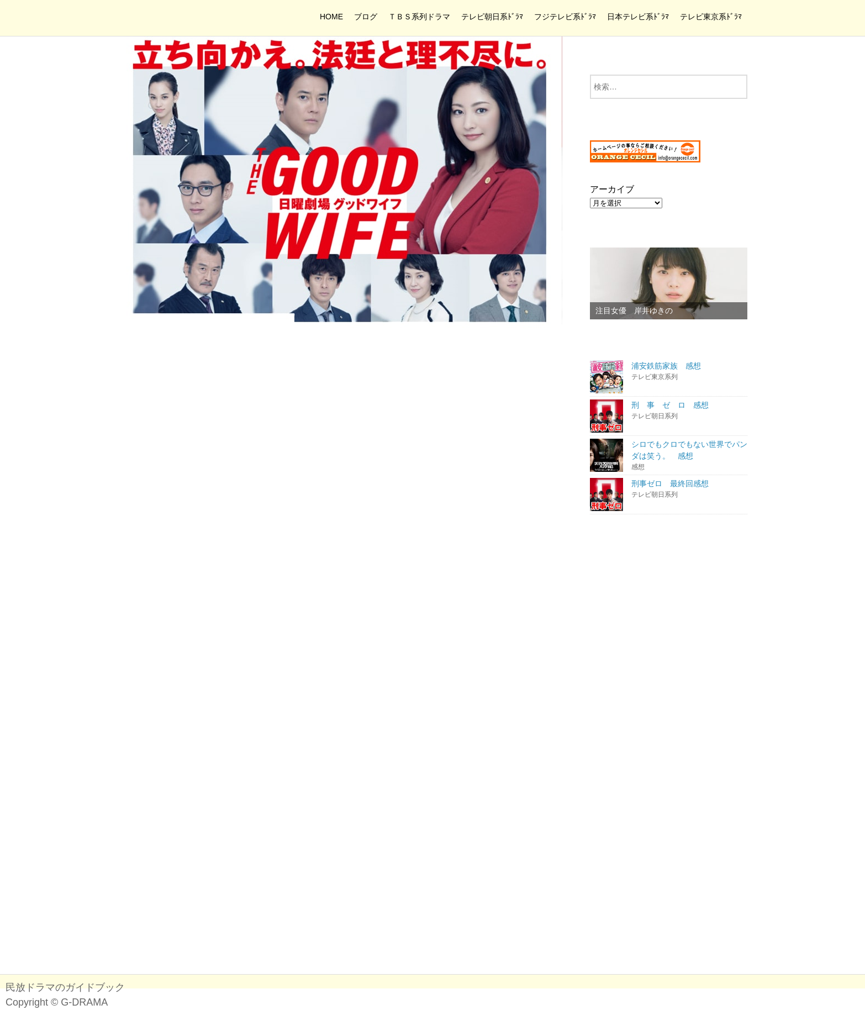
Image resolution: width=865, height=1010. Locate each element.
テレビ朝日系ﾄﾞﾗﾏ (492, 16)
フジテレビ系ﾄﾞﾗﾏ (565, 16)
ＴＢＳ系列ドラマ (419, 16)
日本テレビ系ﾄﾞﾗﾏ (638, 16)
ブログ (365, 16)
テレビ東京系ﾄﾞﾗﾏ (711, 16)
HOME (331, 16)
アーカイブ (612, 189)
